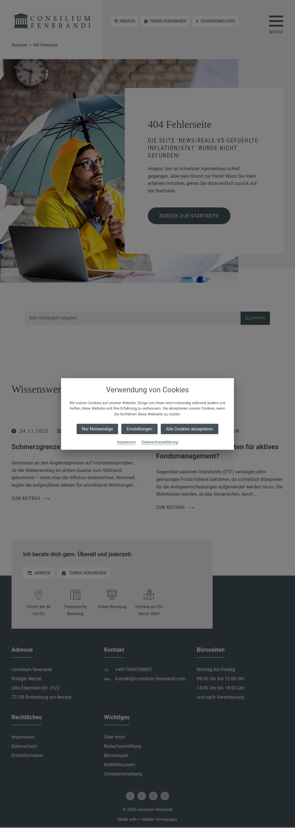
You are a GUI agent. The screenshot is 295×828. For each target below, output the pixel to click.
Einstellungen (139, 429)
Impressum (126, 442)
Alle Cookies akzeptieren (189, 429)
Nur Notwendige (97, 429)
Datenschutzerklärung (159, 442)
